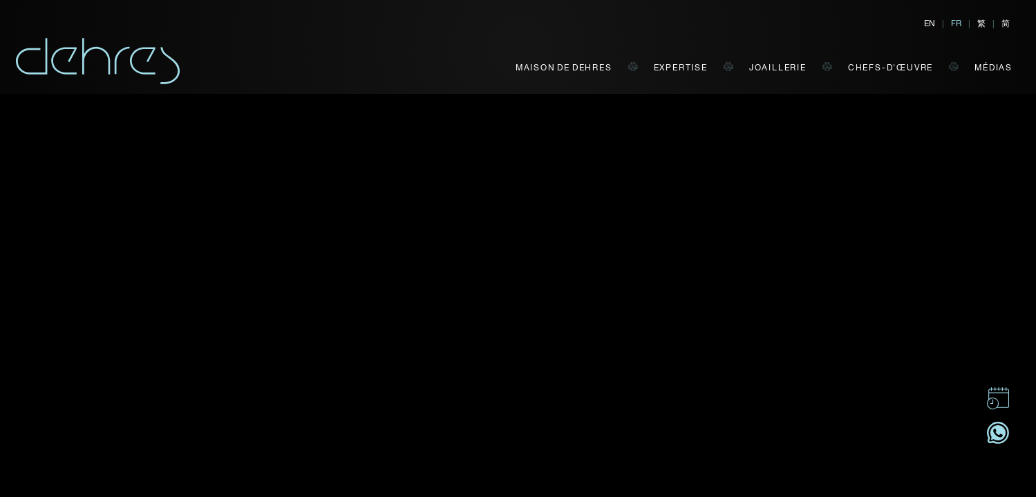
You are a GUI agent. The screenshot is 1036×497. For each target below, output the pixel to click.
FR (956, 22)
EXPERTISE (681, 66)
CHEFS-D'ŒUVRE (890, 66)
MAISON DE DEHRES (564, 66)
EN (929, 22)
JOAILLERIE (778, 66)
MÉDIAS (993, 66)
